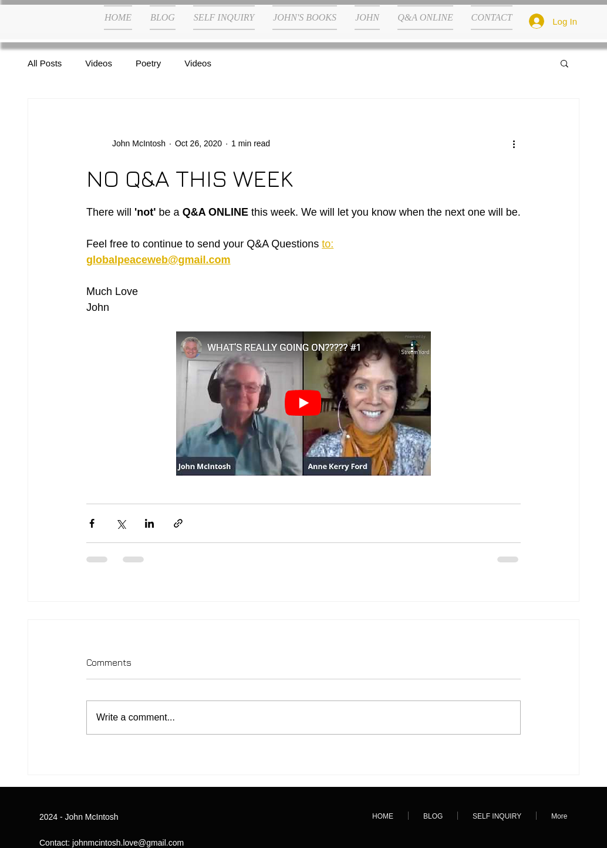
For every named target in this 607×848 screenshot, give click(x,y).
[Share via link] (178, 523)
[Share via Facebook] (91, 523)
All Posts (45, 63)
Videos (98, 63)
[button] (564, 63)
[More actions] (514, 143)
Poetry (148, 63)
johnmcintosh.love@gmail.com (128, 842)
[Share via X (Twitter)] (120, 523)
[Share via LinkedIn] (149, 523)
